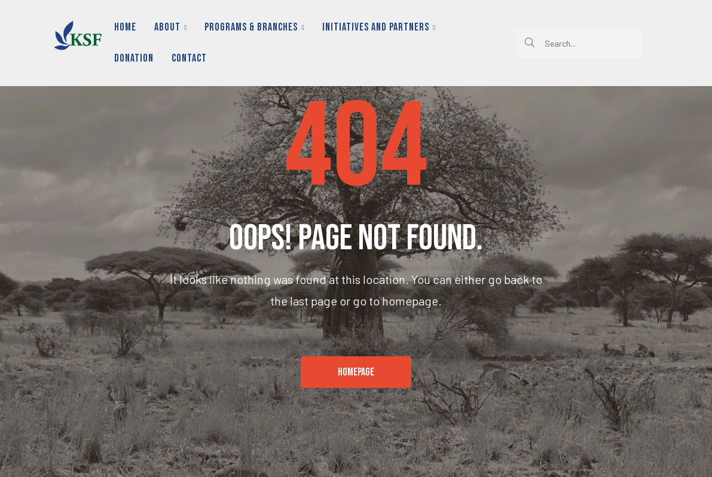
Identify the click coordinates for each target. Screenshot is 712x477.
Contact (189, 58)
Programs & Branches (254, 27)
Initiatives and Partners (378, 27)
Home (125, 27)
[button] (356, 372)
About (170, 27)
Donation (134, 58)
